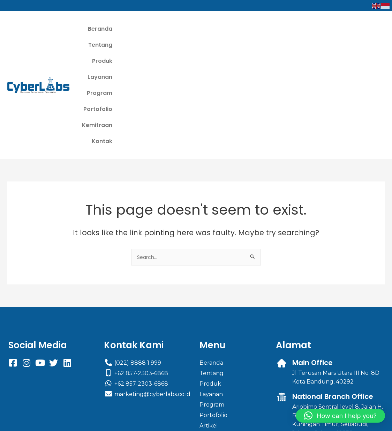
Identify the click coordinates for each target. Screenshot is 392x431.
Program (256, 29)
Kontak (369, 29)
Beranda (120, 29)
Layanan (220, 29)
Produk (187, 29)
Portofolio (293, 29)
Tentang (155, 29)
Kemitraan (333, 29)
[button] (340, 416)
